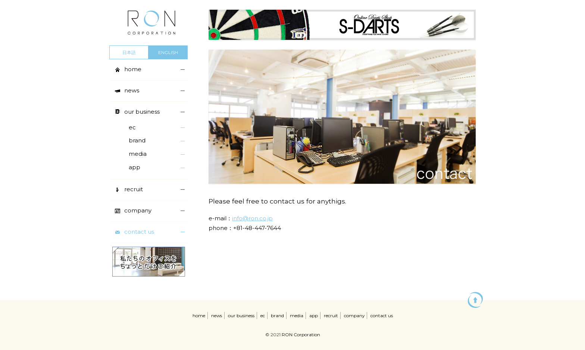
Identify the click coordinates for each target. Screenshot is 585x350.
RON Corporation (301, 334)
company (354, 315)
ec (262, 315)
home (199, 315)
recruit (331, 315)
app (313, 315)
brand (277, 315)
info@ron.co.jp (252, 218)
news (216, 315)
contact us (381, 315)
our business (241, 315)
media (296, 315)
